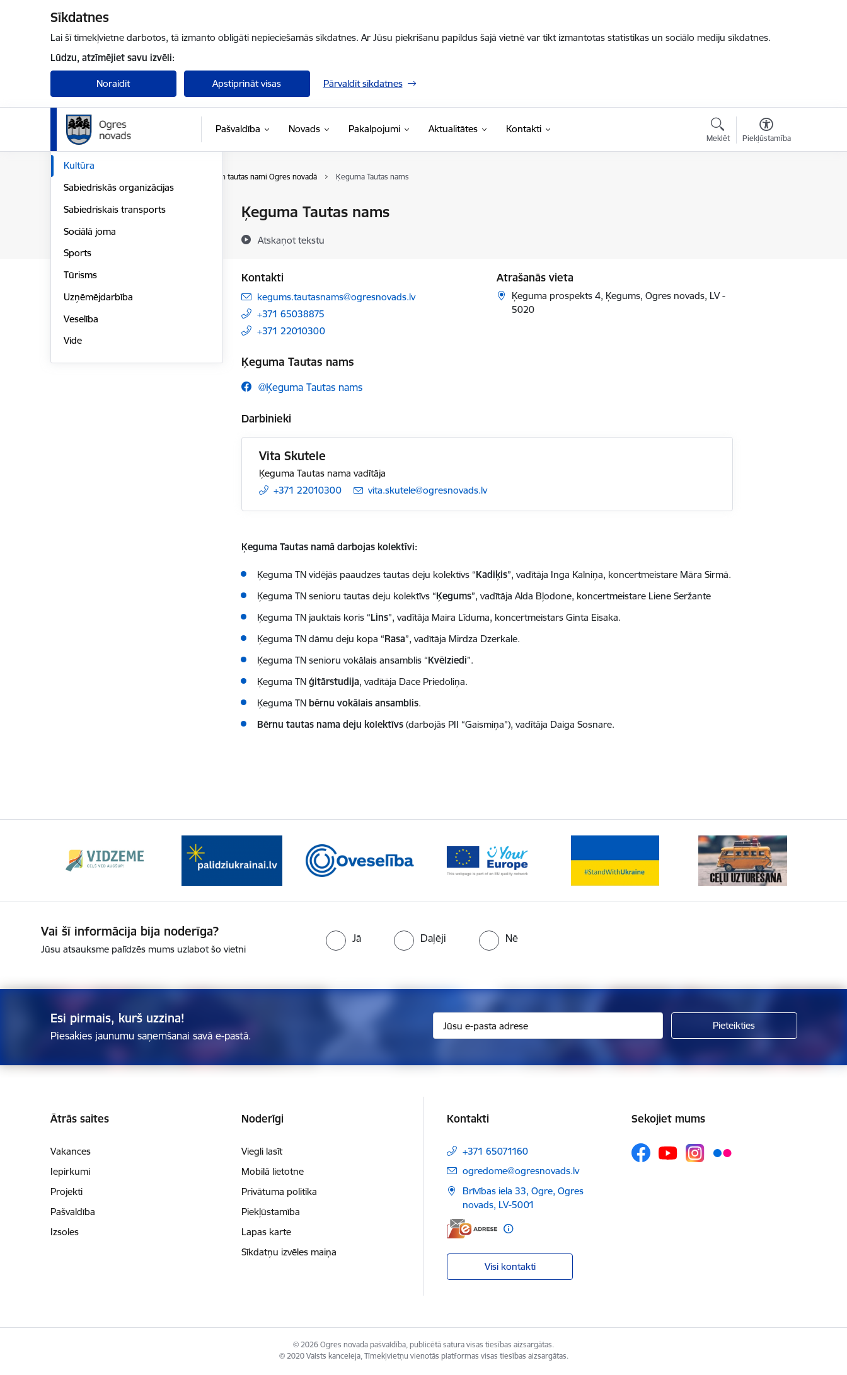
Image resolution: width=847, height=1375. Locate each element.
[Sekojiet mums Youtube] (668, 1152)
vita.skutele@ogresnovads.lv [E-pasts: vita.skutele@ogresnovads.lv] (427, 490)
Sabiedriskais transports (115, 344)
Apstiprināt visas (246, 83)
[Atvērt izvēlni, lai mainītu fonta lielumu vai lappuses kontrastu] (766, 131)
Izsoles (64, 1232)
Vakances (70, 1151)
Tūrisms (80, 410)
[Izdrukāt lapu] (765, 206)
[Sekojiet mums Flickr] (722, 1152)
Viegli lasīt (261, 1151)
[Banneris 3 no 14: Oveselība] (360, 860)
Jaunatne (83, 257)
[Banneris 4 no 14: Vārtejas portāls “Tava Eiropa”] (487, 860)
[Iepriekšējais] (79, 860)
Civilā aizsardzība (99, 234)
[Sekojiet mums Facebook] (640, 1152)
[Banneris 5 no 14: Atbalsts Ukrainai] (615, 860)
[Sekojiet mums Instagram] (695, 1153)
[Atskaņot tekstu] (291, 239)
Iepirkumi (70, 1171)
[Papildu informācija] (508, 1228)
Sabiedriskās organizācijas (119, 322)
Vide (73, 475)
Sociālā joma (90, 366)
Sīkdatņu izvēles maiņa (289, 1252)
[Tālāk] (768, 860)
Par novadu (88, 212)
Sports (77, 387)
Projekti (66, 1191)
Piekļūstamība (270, 1212)
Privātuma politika (279, 1191)
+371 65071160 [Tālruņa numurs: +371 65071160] (495, 1151)
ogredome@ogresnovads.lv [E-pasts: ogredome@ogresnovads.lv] (521, 1171)
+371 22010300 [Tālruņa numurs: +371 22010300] (291, 331)
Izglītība (80, 279)
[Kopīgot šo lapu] (765, 238)
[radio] (343, 938)
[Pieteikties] (734, 1025)
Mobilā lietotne (272, 1171)
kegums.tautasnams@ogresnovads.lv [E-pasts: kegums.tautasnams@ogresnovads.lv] (336, 297)
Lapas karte (266, 1232)
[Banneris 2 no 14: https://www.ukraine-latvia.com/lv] (232, 860)
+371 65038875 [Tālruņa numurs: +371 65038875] (291, 314)
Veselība (81, 454)
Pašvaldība (72, 1212)
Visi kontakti (510, 1266)
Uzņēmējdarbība (98, 432)
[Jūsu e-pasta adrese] (548, 1025)
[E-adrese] (472, 1228)
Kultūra (79, 300)
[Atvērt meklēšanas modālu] (718, 131)
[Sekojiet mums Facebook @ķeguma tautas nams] (301, 387)
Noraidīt (113, 83)
